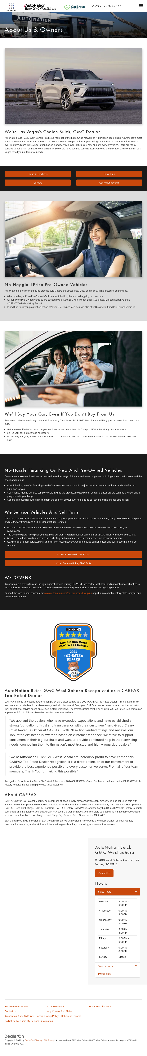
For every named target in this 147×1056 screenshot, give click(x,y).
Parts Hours (117, 974)
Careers (37, 182)
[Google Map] (44, 911)
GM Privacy (49, 1040)
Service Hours (117, 966)
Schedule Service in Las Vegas (73, 554)
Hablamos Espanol (71, 1016)
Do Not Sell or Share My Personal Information (29, 1021)
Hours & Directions (37, 174)
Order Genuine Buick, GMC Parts (73, 563)
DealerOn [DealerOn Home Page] (29, 1040)
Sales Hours (117, 891)
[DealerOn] (14, 1036)
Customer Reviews (109, 182)
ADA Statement (55, 1006)
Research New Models (17, 1006)
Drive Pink (109, 174)
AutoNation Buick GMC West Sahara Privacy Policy (32, 1016)
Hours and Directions (100, 1006)
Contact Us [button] (104, 873)
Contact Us (10, 1011)
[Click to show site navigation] (141, 6)
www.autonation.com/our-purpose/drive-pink (68, 593)
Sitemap (38, 1040)
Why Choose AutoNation (60, 1011)
